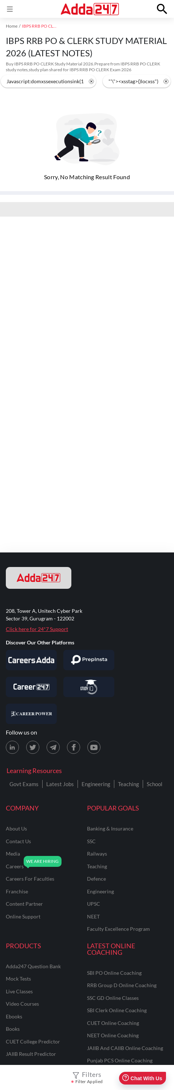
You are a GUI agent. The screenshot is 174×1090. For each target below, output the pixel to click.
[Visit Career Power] (31, 714)
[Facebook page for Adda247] (73, 747)
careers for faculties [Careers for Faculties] (30, 879)
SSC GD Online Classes (113, 998)
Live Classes (19, 991)
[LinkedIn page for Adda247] (12, 747)
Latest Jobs (60, 784)
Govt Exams (24, 784)
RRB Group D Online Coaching (122, 985)
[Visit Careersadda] (31, 660)
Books (13, 1029)
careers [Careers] (15, 866)
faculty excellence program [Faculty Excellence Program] (118, 929)
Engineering (96, 784)
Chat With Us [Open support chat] (142, 1078)
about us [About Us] (16, 828)
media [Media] (13, 853)
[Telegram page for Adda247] (53, 747)
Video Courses (22, 1004)
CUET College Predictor (33, 1041)
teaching (97, 866)
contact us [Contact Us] (18, 841)
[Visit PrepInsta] (88, 660)
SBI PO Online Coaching (114, 973)
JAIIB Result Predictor (31, 1054)
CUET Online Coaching (113, 1023)
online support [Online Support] (23, 916)
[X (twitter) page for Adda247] (32, 747)
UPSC (93, 904)
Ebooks (14, 1016)
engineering (100, 891)
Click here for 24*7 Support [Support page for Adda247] (37, 629)
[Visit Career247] (31, 687)
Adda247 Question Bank (33, 966)
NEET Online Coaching (113, 1035)
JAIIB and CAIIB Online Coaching (125, 1048)
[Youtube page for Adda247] (93, 747)
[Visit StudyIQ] (88, 687)
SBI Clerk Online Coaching (117, 1010)
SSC (91, 841)
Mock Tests (18, 979)
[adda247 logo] (38, 578)
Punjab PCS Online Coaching (120, 1060)
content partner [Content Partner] (24, 904)
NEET (93, 916)
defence (96, 879)
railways (97, 853)
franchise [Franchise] (17, 891)
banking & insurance (110, 828)
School (154, 784)
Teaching (128, 784)
